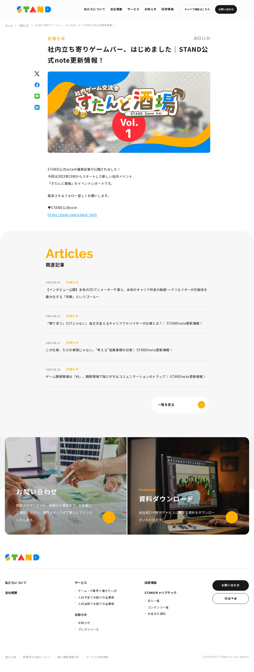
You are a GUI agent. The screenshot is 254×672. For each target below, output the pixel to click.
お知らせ (150, 9)
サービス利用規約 (97, 657)
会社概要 (116, 9)
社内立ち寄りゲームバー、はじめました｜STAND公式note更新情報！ (74, 25)
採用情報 (167, 9)
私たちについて (94, 9)
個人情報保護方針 (68, 657)
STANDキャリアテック (160, 592)
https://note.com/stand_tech (72, 214)
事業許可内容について (37, 657)
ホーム (9, 25)
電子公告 (10, 657)
